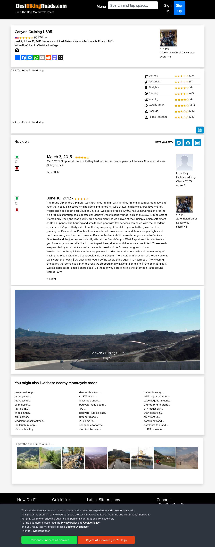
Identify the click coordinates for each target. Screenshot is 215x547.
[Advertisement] (75, 96)
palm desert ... (23, 405)
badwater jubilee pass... (93, 413)
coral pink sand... (154, 421)
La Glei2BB (117, 517)
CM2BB (115, 509)
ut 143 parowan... (154, 429)
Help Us (56, 525)
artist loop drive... (89, 400)
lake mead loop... (25, 392)
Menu (101, 6)
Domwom (92, 509)
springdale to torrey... (91, 425)
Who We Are (59, 517)
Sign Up (179, 8)
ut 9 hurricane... (88, 417)
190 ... (82, 409)
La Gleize (116, 521)
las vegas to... (23, 396)
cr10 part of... (22, 417)
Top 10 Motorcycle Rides (65, 505)
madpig (19, 41)
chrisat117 (92, 505)
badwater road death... (92, 405)
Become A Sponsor (28, 521)
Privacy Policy (62, 542)
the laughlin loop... (26, 425)
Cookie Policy (79, 542)
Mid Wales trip (118, 505)
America (48, 41)
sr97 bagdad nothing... (157, 396)
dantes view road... (90, 392)
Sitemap (48, 542)
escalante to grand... (156, 425)
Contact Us (58, 521)
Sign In (167, 8)
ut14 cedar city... (153, 409)
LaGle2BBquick (119, 513)
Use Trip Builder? (26, 509)
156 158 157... (22, 409)
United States (64, 41)
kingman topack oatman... (30, 421)
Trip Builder (58, 513)
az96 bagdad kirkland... (157, 400)
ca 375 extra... (87, 396)
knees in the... (23, 413)
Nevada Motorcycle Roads (90, 41)
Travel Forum (59, 509)
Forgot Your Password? (30, 517)
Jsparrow (92, 525)
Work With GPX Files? (29, 513)
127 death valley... (25, 429)
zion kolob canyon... (91, 429)
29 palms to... (87, 421)
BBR (108, 525)
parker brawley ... (154, 392)
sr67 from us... (152, 417)
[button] (29, 330)
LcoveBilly (53, 172)
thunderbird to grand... (157, 405)
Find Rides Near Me (28, 505)
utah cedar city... (153, 413)
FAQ (19, 525)
